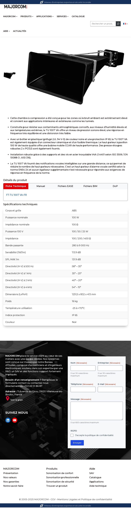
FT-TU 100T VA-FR (16, 197)
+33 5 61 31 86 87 (33, 388)
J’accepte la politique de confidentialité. (94, 438)
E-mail (107, 386)
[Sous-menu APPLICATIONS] (53, 16)
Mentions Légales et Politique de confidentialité (84, 502)
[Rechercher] (118, 23)
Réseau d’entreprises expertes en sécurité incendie (65, 2)
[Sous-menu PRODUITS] (32, 16)
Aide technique (97, 488)
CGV (53, 502)
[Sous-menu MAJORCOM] (16, 16)
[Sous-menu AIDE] (9, 31)
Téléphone (82, 386)
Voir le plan (16, 402)
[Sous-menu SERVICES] (68, 16)
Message (81, 401)
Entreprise (109, 365)
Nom (79, 365)
